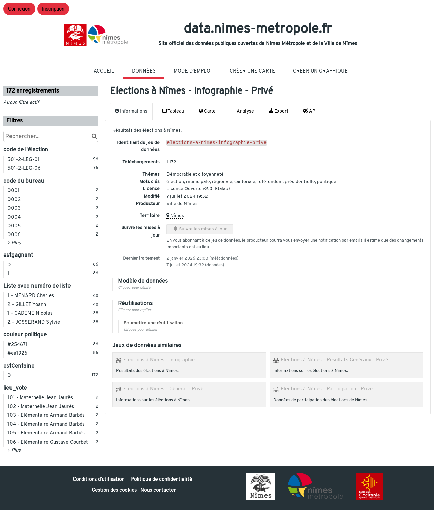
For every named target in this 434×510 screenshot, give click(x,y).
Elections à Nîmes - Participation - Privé (327, 389)
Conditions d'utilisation (99, 479)
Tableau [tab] (173, 111)
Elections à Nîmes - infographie (159, 360)
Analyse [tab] (242, 111)
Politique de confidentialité (161, 479)
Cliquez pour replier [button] (134, 310)
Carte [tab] (207, 111)
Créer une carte (252, 71)
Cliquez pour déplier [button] (135, 288)
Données (144, 71)
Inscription (53, 9)
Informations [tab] (131, 111)
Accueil (104, 71)
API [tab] (310, 111)
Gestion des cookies (114, 490)
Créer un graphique (320, 71)
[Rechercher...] (50, 136)
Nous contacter (158, 490)
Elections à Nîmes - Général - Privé (163, 389)
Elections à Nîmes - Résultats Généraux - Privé (334, 360)
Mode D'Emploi (193, 71)
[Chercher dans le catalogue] (94, 136)
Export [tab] (278, 111)
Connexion (19, 9)
